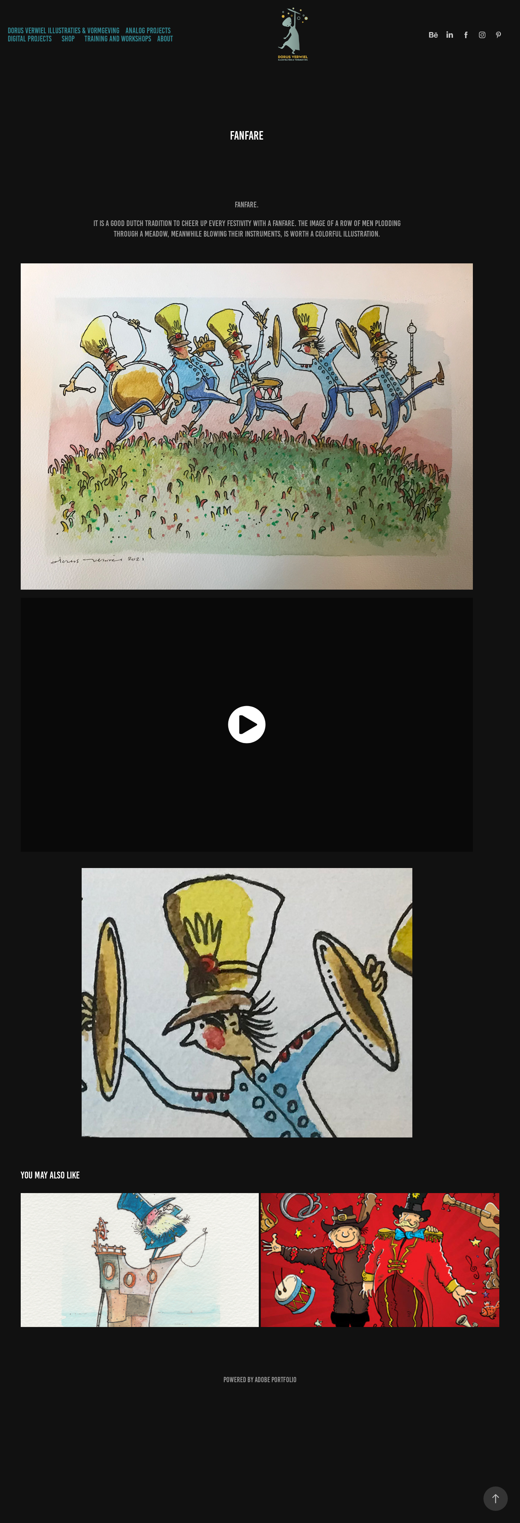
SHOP (68, 38)
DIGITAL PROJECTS (30, 38)
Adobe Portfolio (276, 1380)
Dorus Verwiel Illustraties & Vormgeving (63, 30)
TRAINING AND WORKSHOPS (117, 38)
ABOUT (165, 38)
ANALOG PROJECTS (148, 30)
